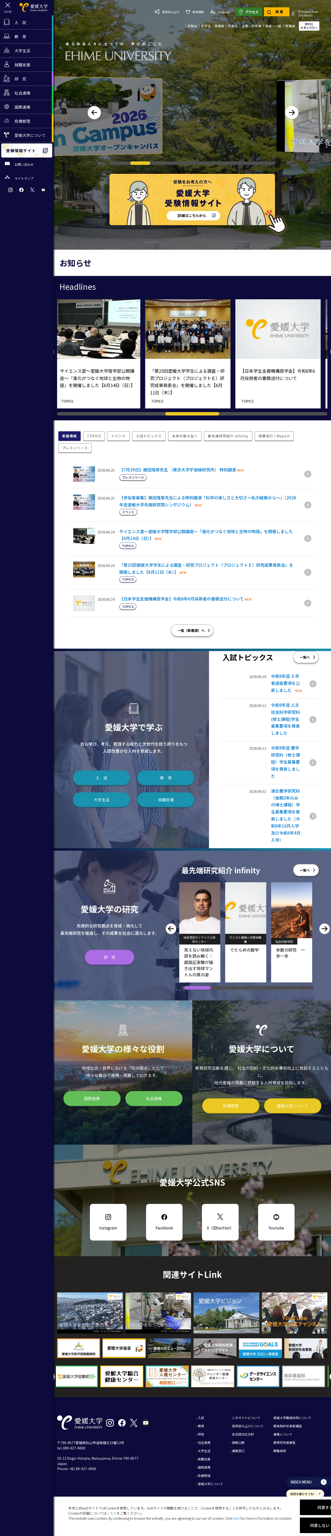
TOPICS (72, 401)
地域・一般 (273, 22)
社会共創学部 (286, 941)
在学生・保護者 (212, 22)
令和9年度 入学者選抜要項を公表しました (285, 683)
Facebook (164, 1228)
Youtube (276, 1228)
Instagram (108, 1228)
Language (249, 10)
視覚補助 (223, 10)
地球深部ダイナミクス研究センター (202, 939)
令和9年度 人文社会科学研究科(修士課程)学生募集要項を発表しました (285, 719)
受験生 (192, 22)
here (236, 1518)
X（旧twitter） (220, 1228)
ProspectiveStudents (173, 22)
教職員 (290, 22)
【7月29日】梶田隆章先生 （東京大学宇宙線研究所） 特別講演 (177, 470)
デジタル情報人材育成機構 (248, 939)
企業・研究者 (251, 22)
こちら (111, 1513)
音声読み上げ (195, 9)
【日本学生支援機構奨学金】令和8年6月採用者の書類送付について (181, 599)
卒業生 (233, 22)
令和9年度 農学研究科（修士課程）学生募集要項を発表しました (285, 762)
